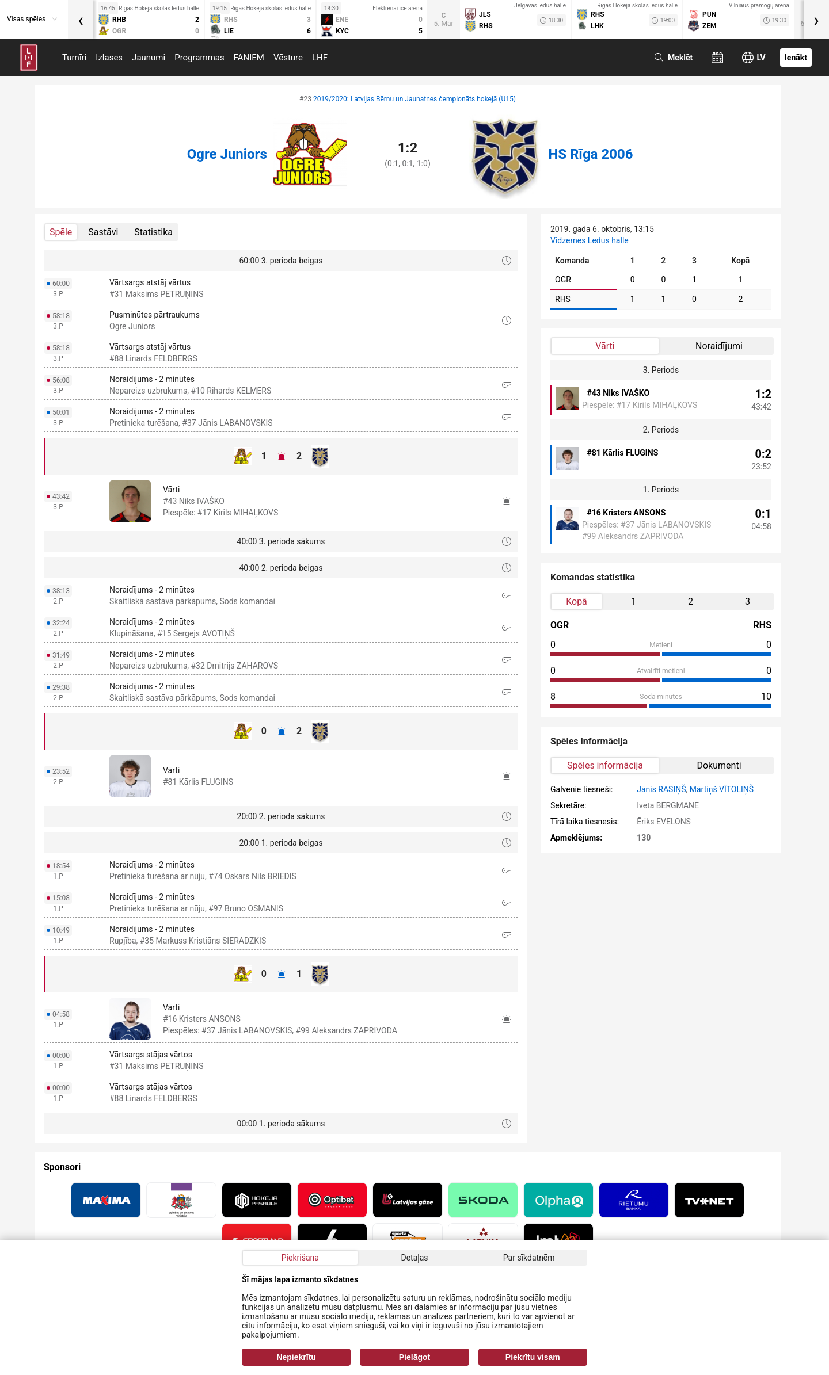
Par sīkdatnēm (529, 1257)
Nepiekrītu (295, 1357)
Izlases (109, 57)
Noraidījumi (719, 346)
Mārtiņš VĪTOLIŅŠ (722, 789)
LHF (320, 57)
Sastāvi (103, 232)
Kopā (576, 601)
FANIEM (249, 57)
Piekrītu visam (532, 1357)
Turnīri (74, 57)
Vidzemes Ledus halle (589, 240)
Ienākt (796, 57)
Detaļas (414, 1257)
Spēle (61, 232)
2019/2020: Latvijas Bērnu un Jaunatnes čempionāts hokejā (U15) (414, 99)
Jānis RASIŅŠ (661, 789)
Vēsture (288, 57)
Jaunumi (148, 57)
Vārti (604, 346)
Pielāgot (414, 1357)
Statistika (153, 232)
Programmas (199, 57)
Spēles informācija (605, 765)
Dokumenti (719, 765)
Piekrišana (300, 1257)
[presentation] (80, 19)
